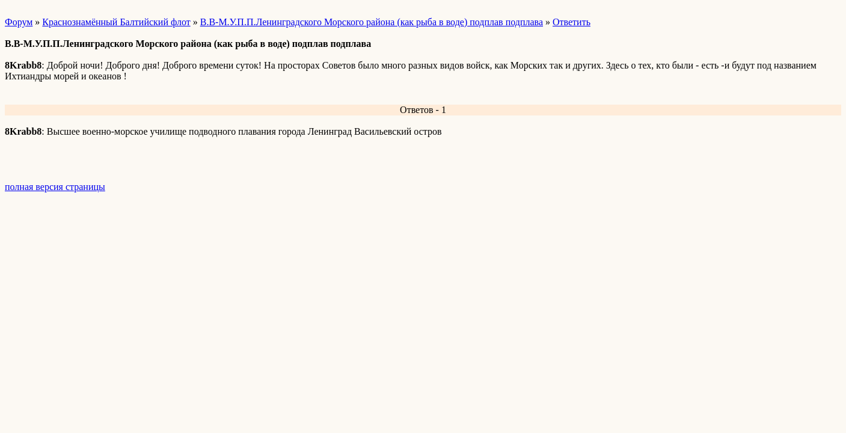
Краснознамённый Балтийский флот (116, 22)
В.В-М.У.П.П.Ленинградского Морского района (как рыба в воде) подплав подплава (371, 22)
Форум (18, 22)
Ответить (571, 22)
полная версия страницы (55, 187)
